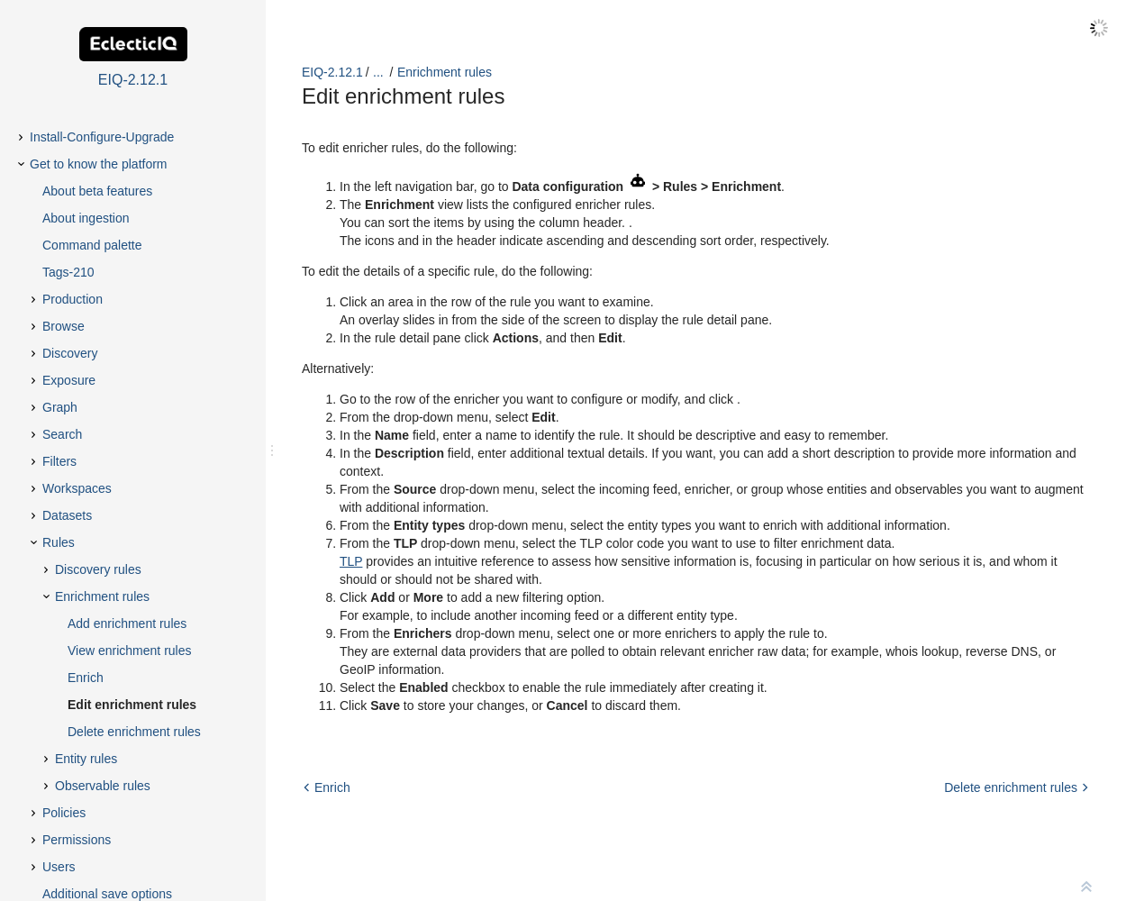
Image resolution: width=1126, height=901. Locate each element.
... (378, 72)
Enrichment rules (444, 72)
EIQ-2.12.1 (332, 72)
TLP (351, 561)
